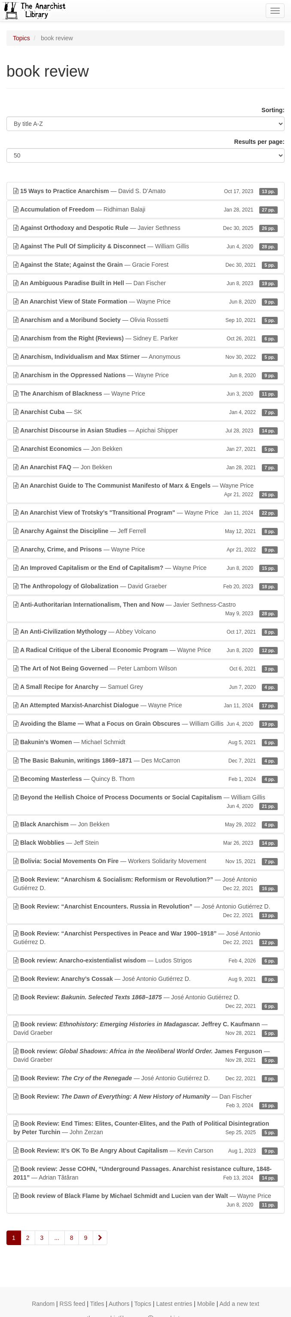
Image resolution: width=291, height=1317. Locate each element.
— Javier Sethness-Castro (145, 609)
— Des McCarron (145, 760)
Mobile (206, 1303)
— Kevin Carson (145, 1150)
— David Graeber (145, 586)
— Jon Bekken (145, 448)
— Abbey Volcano (145, 631)
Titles (97, 1303)
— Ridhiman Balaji (145, 209)
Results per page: (259, 141)
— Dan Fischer (145, 283)
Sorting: (273, 110)
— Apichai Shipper (145, 430)
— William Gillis (145, 246)
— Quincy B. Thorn (145, 779)
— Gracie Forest (145, 264)
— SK (145, 412)
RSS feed (72, 1303)
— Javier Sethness (145, 227)
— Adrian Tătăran (145, 1173)
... (56, 1237)
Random (43, 1303)
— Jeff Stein (145, 842)
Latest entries (174, 1303)
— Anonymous (145, 356)
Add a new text (239, 1303)
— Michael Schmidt (145, 742)
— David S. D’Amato (145, 191)
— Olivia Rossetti (145, 320)
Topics (21, 38)
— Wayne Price (145, 301)
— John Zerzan (145, 1128)
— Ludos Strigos (145, 960)
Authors (119, 1303)
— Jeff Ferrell (145, 531)
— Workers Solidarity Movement (145, 861)
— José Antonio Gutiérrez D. (145, 884)
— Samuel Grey (145, 686)
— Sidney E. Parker (145, 338)
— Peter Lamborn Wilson (145, 668)
